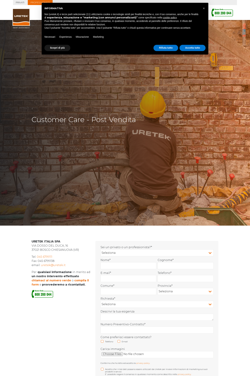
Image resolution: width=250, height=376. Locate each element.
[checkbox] (157, 337)
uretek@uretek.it (53, 260)
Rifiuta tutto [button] (166, 47)
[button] (204, 8)
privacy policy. (143, 358)
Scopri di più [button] (57, 47)
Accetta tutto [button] (192, 47)
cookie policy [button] (170, 17)
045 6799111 (44, 251)
